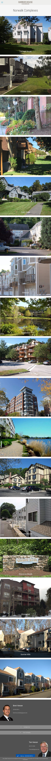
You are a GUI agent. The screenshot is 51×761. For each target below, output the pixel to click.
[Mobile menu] (2, 2)
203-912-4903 (32, 746)
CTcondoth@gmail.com (34, 749)
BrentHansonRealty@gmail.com (20, 712)
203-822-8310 (16, 709)
